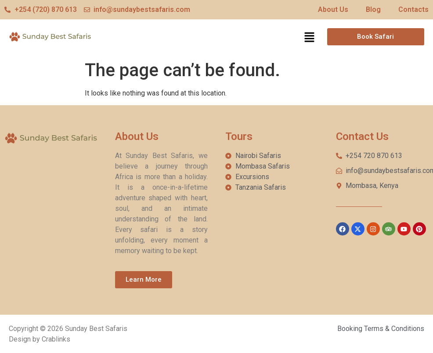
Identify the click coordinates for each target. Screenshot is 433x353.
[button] (309, 38)
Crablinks (56, 339)
